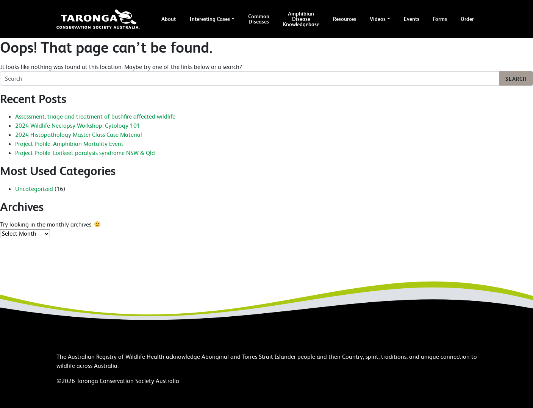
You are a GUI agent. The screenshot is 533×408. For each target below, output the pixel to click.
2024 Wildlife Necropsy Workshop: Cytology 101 (77, 125)
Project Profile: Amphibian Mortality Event (69, 143)
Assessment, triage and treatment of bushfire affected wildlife (95, 116)
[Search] (249, 78)
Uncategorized (34, 188)
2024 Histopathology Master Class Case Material (78, 134)
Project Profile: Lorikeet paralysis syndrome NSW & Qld (85, 152)
